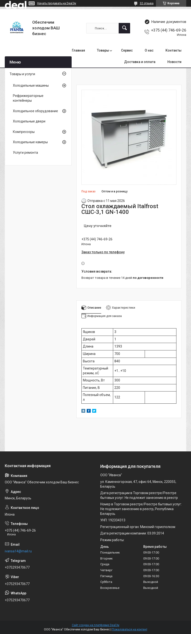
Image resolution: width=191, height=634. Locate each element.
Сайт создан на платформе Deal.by (95, 625)
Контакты (173, 50)
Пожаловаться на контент (129, 629)
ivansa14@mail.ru (18, 551)
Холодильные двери (29, 121)
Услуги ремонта (25, 152)
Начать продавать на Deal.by (56, 3)
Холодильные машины (31, 85)
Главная (78, 50)
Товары (103, 50)
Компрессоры (24, 132)
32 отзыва (147, 3)
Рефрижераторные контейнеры (28, 98)
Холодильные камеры (30, 142)
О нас (149, 50)
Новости (174, 62)
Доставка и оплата (139, 62)
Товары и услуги (22, 74)
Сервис (127, 50)
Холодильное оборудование (35, 111)
